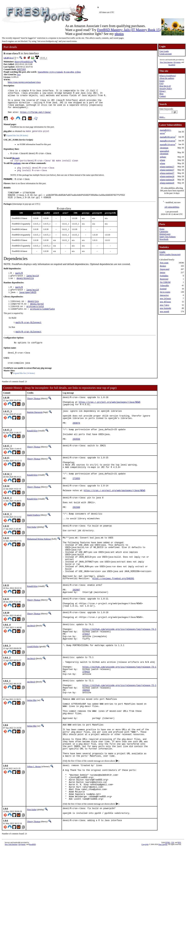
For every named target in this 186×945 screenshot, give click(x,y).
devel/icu (33, 313)
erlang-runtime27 (167, 166)
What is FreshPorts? (167, 75)
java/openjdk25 (27, 303)
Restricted (164, 279)
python (78, 72)
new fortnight (165, 308)
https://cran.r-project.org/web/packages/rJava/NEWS (109, 418)
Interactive (164, 295)
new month (164, 311)
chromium (164, 148)
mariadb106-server (167, 137)
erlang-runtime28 (167, 176)
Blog (161, 93)
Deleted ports (164, 234)
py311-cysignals (56, 72)
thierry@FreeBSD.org (24, 61)
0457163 (21, 69)
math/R (19, 282)
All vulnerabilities (171, 207)
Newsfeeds (163, 239)
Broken (163, 266)
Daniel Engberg (33, 544)
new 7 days (164, 305)
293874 (76, 443)
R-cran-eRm (69, 72)
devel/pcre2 (37, 315)
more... (162, 117)
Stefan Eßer (32, 756)
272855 (76, 505)
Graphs (162, 252)
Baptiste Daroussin (35, 429)
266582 (86, 745)
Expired (163, 289)
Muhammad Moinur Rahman (39, 570)
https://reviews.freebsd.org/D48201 (113, 619)
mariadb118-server (167, 144)
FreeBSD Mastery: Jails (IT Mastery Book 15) (129, 30)
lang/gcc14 (32, 285)
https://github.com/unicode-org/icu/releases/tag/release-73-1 (119, 718)
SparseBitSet (43, 72)
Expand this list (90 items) (17, 141)
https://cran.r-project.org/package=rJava (24, 82)
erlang (162, 160)
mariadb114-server (167, 141)
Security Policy (165, 88)
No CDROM (165, 282)
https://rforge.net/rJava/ (35, 117)
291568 (76, 536)
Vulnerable (164, 285)
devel (11, 58)
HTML (167, 919)
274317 (86, 682)
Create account (165, 54)
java (19, 75)
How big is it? (165, 86)
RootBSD (172, 65)
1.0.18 (6, 58)
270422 (86, 724)
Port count (164, 263)
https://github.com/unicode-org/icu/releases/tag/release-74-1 (119, 676)
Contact (162, 96)
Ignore (162, 272)
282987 (76, 631)
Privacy (162, 91)
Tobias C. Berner (34, 835)
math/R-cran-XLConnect (28, 335)
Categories (163, 231)
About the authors (166, 78)
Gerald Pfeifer (33, 695)
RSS (179, 919)
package (17, 170)
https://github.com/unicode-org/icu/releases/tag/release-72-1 (119, 740)
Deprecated (164, 269)
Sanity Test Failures (167, 236)
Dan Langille (162, 921)
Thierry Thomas (33, 413)
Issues (161, 81)
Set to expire (165, 292)
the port (15, 164)
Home (161, 229)
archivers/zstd (35, 318)
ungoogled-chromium (164, 152)
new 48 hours (165, 302)
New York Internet (166, 62)
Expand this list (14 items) (24, 388)
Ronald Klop (32, 451)
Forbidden (164, 276)
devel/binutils (25, 288)
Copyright (144, 921)
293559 (76, 461)
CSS (172, 919)
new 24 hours (165, 298)
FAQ (161, 83)
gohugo (163, 157)
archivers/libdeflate (42, 321)
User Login (164, 51)
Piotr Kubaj (32, 557)
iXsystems (177, 62)
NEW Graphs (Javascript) (170, 254)
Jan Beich (31, 671)
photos (119, 34)
